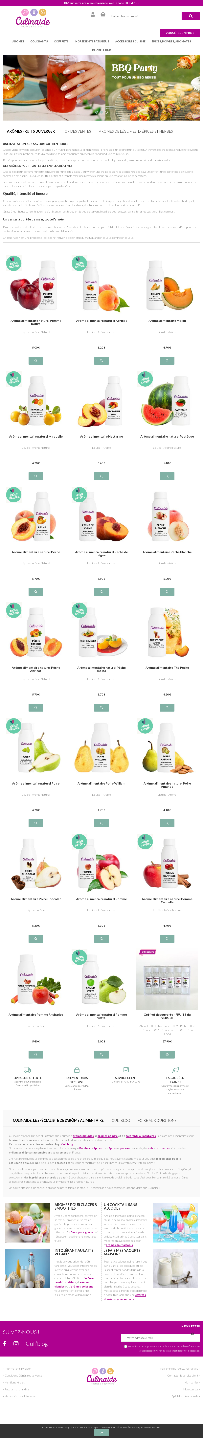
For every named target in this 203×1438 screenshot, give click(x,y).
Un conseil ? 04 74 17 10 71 (126, 1075)
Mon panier (191, 1382)
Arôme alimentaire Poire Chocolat (36, 899)
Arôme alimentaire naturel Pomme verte (101, 1016)
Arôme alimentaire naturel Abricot (101, 320)
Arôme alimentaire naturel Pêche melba (101, 669)
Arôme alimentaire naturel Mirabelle (36, 436)
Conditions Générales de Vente (23, 1375)
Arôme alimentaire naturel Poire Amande (167, 785)
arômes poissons (82, 1286)
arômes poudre (108, 1135)
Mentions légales (15, 1382)
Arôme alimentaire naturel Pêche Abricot (36, 669)
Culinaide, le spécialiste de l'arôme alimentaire (58, 1120)
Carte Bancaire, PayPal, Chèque (77, 1079)
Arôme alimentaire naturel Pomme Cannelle (167, 900)
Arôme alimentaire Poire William (101, 783)
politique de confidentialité (186, 1346)
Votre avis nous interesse (20, 1396)
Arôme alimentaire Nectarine (101, 436)
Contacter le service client (182, 1375)
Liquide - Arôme (167, 332)
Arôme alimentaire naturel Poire (35, 783)
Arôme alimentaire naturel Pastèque (167, 436)
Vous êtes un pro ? (180, 32)
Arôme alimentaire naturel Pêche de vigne (101, 553)
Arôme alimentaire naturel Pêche (36, 552)
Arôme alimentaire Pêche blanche (167, 552)
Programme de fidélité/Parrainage (178, 1368)
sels (150, 1148)
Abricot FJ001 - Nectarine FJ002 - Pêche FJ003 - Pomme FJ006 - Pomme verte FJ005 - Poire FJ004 (167, 1030)
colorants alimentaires (141, 1135)
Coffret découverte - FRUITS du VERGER (167, 1016)
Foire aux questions (157, 1120)
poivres (125, 1148)
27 (167, 1041)
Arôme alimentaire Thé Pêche (167, 667)
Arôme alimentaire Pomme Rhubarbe (36, 1014)
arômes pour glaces (80, 1232)
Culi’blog (121, 1120)
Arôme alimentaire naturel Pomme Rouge (36, 322)
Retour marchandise (17, 1389)
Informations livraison (18, 1368)
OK (101, 1432)
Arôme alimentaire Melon (167, 320)
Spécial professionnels (185, 1396)
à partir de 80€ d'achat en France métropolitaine (27, 1077)
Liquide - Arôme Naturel (36, 332)
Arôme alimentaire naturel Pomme (101, 899)
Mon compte (190, 1389)
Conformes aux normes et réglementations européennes (175, 1080)
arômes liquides (83, 1135)
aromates (163, 1148)
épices (112, 1148)
